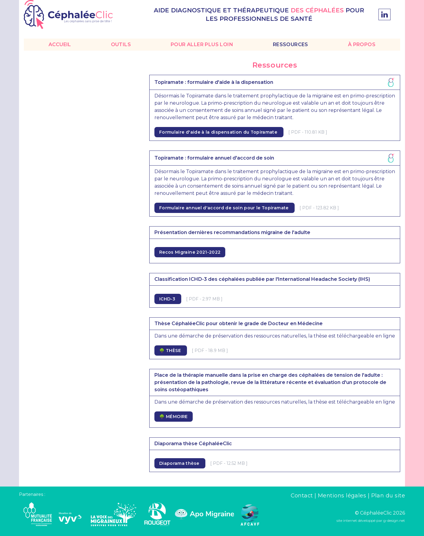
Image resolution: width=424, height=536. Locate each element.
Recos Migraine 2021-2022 (189, 252)
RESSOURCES (290, 44)
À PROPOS (361, 44)
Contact (303, 495)
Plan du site (388, 495)
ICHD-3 (167, 299)
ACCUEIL (60, 44)
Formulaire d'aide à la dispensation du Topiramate (219, 132)
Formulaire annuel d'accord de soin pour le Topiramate (224, 208)
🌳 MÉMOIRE (173, 416)
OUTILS (121, 44)
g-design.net (394, 520)
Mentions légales (343, 495)
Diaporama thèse (180, 463)
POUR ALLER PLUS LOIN (202, 44)
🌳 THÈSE (170, 350)
